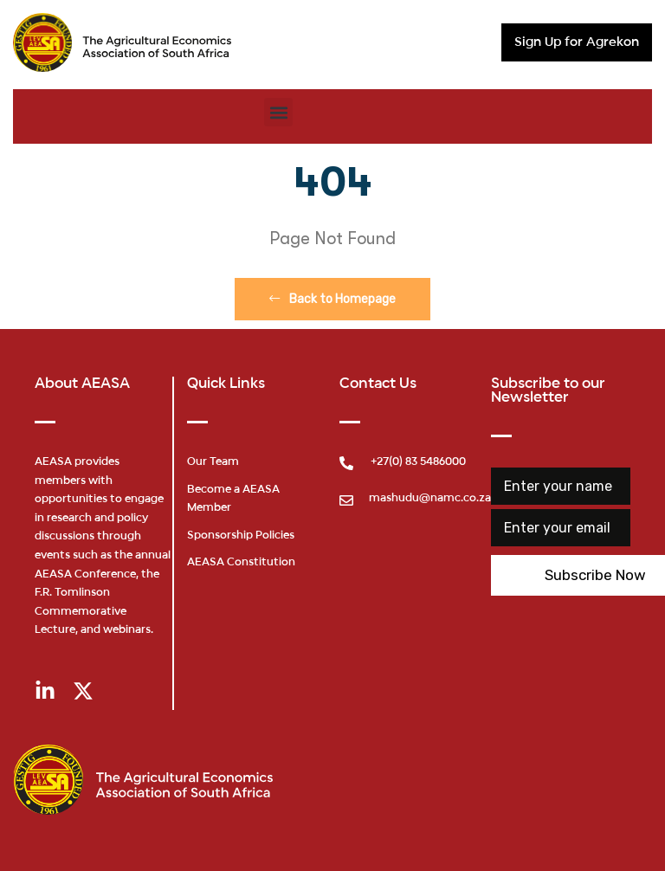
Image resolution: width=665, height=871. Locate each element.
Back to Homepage (332, 299)
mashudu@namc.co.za (430, 499)
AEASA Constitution (241, 563)
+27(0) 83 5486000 (418, 462)
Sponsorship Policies (240, 536)
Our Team (213, 462)
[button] (278, 112)
